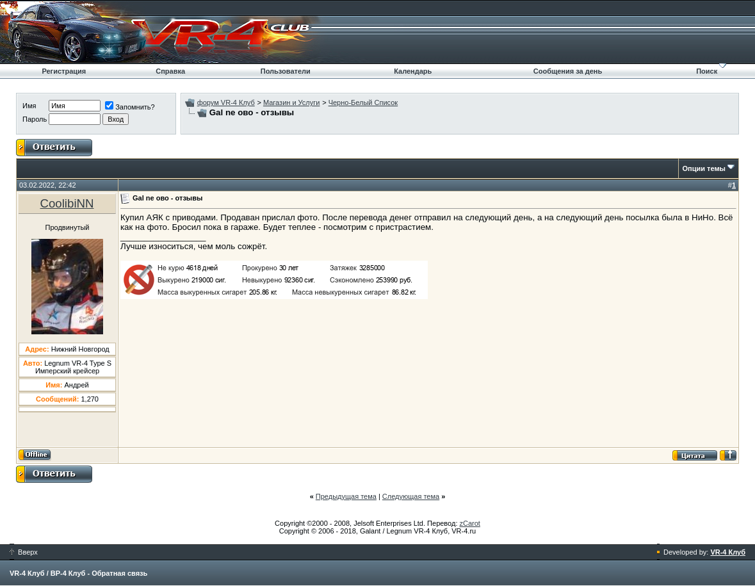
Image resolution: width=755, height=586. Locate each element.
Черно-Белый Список (363, 102)
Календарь (413, 71)
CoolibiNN (67, 203)
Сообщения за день (567, 71)
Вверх (24, 552)
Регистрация (64, 71)
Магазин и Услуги (291, 102)
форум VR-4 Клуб (226, 102)
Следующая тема (410, 496)
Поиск (706, 71)
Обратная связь (119, 573)
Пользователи (286, 71)
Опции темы (704, 168)
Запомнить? (130, 107)
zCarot (470, 523)
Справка (170, 71)
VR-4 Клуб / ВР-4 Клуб (47, 573)
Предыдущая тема (346, 496)
